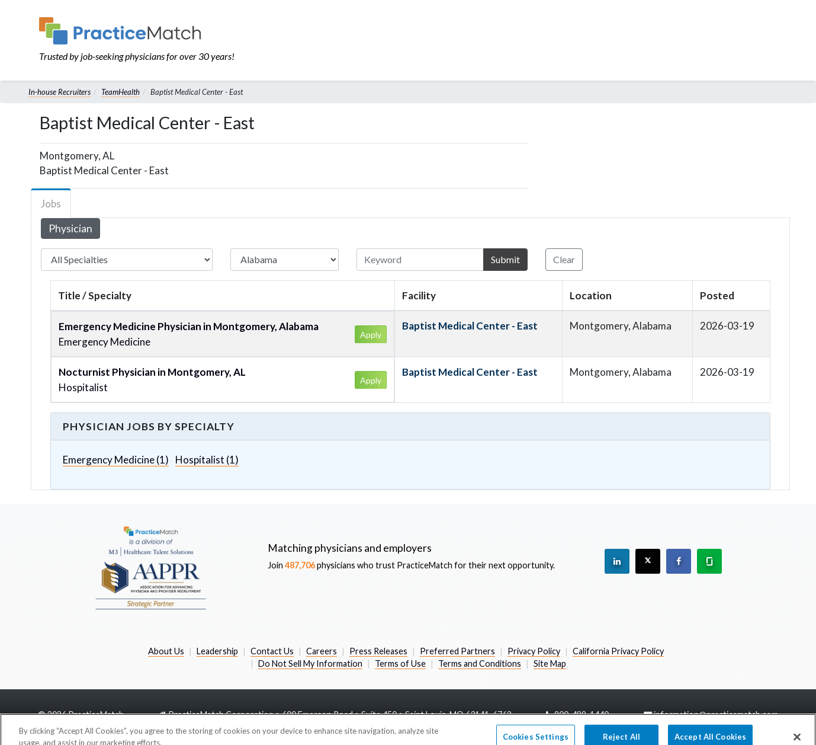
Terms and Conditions (479, 663)
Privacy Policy (533, 651)
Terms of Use (400, 663)
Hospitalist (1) (207, 459)
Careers (321, 651)
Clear (564, 259)
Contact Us (272, 651)
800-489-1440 (581, 714)
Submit (505, 259)
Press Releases (378, 651)
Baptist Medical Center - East (470, 325)
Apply (370, 335)
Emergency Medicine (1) (116, 459)
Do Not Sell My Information (310, 663)
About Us (166, 651)
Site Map (550, 663)
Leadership (217, 651)
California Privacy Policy (618, 651)
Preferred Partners (457, 651)
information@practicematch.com (716, 714)
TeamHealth (120, 92)
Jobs (51, 203)
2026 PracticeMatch (85, 714)
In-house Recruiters (59, 92)
